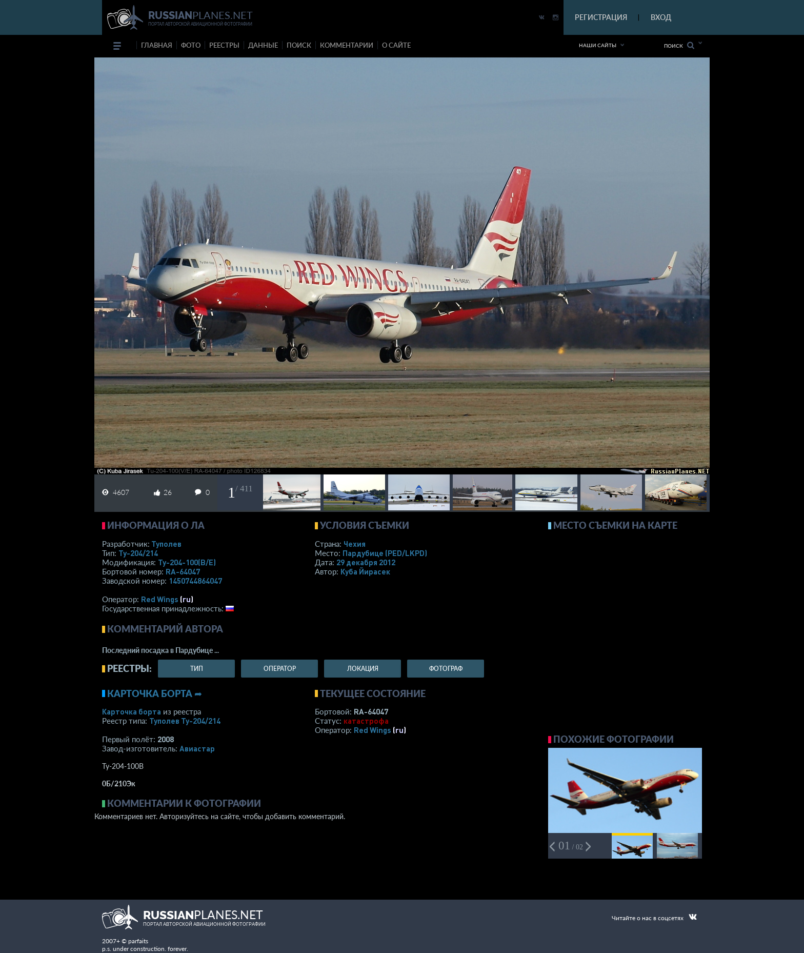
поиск (299, 45)
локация (362, 668)
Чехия (355, 543)
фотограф (446, 668)
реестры (224, 45)
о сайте (396, 45)
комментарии (346, 45)
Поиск (679, 45)
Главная (156, 45)
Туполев (166, 543)
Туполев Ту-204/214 (184, 720)
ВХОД (661, 17)
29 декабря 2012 (365, 562)
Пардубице (385, 553)
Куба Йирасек (365, 571)
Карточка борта (131, 711)
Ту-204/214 (138, 553)
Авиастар (197, 748)
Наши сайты (597, 45)
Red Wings (159, 599)
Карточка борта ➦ (154, 693)
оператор (280, 668)
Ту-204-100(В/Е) (187, 562)
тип (196, 668)
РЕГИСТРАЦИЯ (601, 17)
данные (263, 45)
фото (190, 45)
